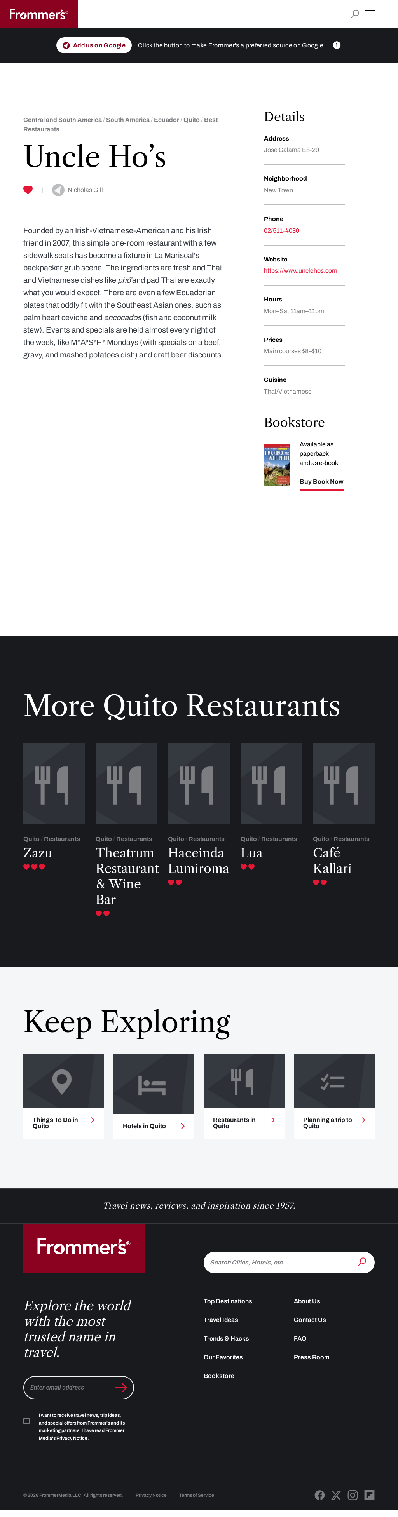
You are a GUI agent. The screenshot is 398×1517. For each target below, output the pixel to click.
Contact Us (310, 1327)
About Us (307, 1308)
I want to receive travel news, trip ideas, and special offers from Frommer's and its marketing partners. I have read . (82, 1433)
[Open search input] (355, 14)
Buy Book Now (322, 482)
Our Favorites (223, 1364)
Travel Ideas (221, 1327)
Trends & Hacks (226, 1345)
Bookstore (219, 1382)
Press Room (312, 1364)
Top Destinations (228, 1308)
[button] (370, 13)
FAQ (300, 1345)
